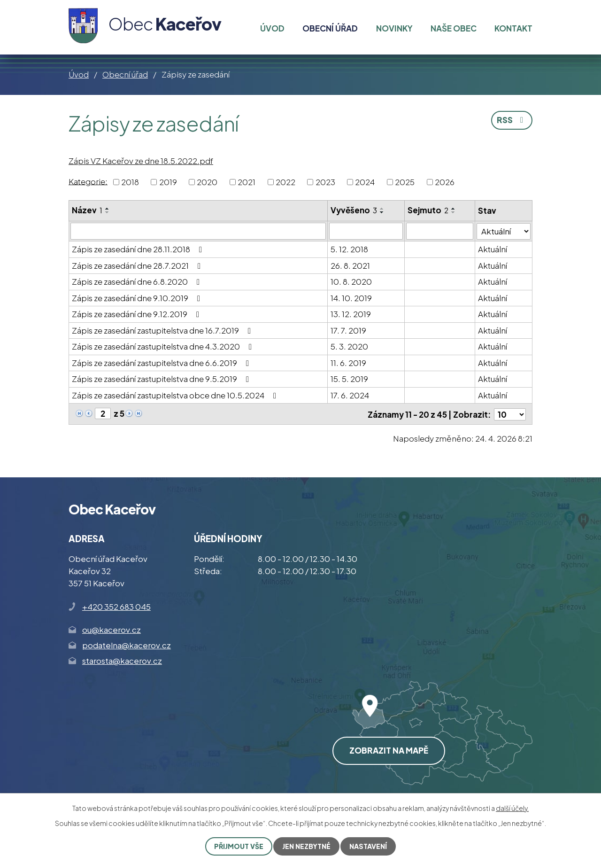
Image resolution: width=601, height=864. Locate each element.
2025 (405, 182)
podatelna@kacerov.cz (126, 644)
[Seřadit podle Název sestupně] (107, 212)
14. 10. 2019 (351, 298)
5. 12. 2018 (349, 249)
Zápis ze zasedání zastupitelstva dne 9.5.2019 (162, 379)
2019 (168, 182)
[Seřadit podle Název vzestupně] (107, 208)
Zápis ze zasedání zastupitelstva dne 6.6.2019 (162, 363)
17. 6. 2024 (350, 395)
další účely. (512, 808)
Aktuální (492, 249)
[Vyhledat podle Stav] (504, 231)
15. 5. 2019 (349, 379)
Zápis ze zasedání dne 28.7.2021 (138, 265)
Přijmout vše (238, 846)
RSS (512, 120)
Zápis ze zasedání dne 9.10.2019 (138, 298)
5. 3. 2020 (349, 346)
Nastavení (368, 846)
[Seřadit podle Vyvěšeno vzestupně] (382, 208)
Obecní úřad (125, 74)
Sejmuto (428, 210)
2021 (246, 182)
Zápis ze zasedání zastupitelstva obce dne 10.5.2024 (176, 395)
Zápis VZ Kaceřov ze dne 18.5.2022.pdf (141, 161)
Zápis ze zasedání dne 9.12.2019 (137, 314)
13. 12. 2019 (351, 314)
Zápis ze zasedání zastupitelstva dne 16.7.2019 (163, 330)
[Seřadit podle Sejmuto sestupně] (454, 212)
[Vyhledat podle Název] (198, 231)
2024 (365, 182)
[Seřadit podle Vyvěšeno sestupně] (382, 212)
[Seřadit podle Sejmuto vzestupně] (454, 208)
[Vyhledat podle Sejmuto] (440, 231)
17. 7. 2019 (348, 330)
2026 (445, 182)
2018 (130, 182)
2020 (207, 182)
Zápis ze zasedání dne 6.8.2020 (137, 281)
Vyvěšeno (354, 210)
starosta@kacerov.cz (122, 660)
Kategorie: (88, 181)
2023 (325, 182)
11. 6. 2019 (348, 363)
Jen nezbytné (306, 846)
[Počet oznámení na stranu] (510, 414)
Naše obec (454, 28)
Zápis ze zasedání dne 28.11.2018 (139, 249)
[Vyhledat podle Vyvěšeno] (366, 231)
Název (87, 210)
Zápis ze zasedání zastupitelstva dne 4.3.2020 (163, 346)
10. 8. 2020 (351, 281)
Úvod (79, 74)
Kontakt (513, 28)
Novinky (394, 28)
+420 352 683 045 (116, 606)
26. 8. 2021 (350, 265)
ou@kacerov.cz (111, 629)
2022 (285, 182)
